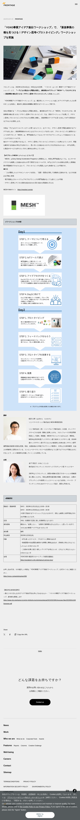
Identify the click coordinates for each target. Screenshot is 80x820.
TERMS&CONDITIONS (11, 782)
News (6, 725)
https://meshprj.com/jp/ (25, 190)
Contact (7, 766)
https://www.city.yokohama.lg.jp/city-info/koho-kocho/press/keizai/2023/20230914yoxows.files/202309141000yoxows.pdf (39, 602)
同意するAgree (40, 815)
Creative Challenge (35, 746)
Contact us (40, 702)
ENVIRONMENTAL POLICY (41, 787)
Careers (7, 759)
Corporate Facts (31, 739)
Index (40, 651)
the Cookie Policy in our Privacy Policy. (35, 807)
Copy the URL (21, 635)
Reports (16, 746)
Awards (41, 739)
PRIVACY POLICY (29, 782)
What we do (20, 739)
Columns (24, 746)
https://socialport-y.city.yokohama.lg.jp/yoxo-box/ (37, 560)
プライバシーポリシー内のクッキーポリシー (25, 797)
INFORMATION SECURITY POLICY (15, 787)
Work (5, 732)
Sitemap (7, 772)
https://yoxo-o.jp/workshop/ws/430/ (15, 576)
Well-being (8, 752)
